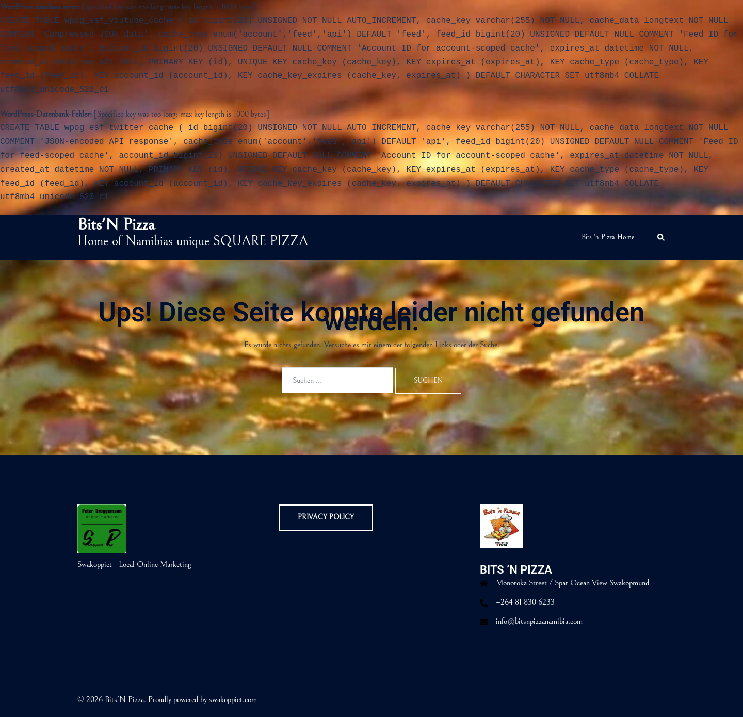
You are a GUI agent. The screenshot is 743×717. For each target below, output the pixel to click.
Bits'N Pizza (116, 224)
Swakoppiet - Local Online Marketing (134, 564)
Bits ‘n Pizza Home (608, 237)
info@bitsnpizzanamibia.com (539, 621)
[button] (661, 238)
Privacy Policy (326, 517)
